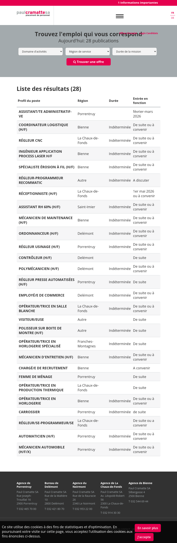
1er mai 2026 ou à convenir (144, 193)
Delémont (86, 233)
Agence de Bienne (140, 483)
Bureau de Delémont (51, 485)
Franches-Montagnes (87, 343)
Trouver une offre (88, 62)
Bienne (83, 127)
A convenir (141, 368)
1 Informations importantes (138, 2)
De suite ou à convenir (143, 127)
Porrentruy (86, 113)
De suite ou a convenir (143, 422)
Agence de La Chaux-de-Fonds (111, 485)
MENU (120, 16)
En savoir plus (148, 528)
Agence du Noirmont (79, 485)
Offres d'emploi (128, 33)
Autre (82, 180)
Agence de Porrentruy (24, 485)
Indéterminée (120, 127)
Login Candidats (149, 33)
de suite (139, 412)
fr (172, 12)
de (172, 17)
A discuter (141, 180)
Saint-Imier (86, 206)
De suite (139, 257)
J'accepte (144, 537)
